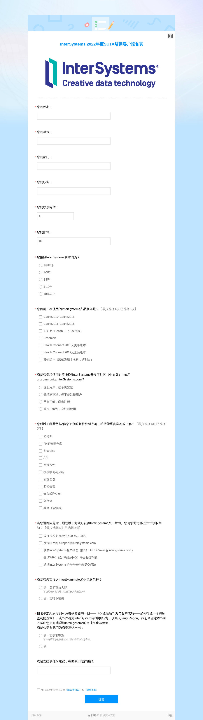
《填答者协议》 (73, 689)
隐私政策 (37, 715)
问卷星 (95, 715)
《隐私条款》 (91, 689)
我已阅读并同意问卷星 (53, 689)
